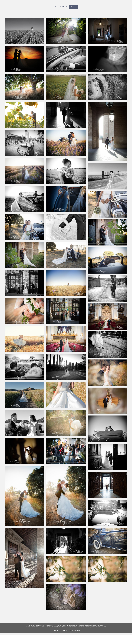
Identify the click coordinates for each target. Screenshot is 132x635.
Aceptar (56, 630)
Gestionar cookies (74, 630)
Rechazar (64, 630)
